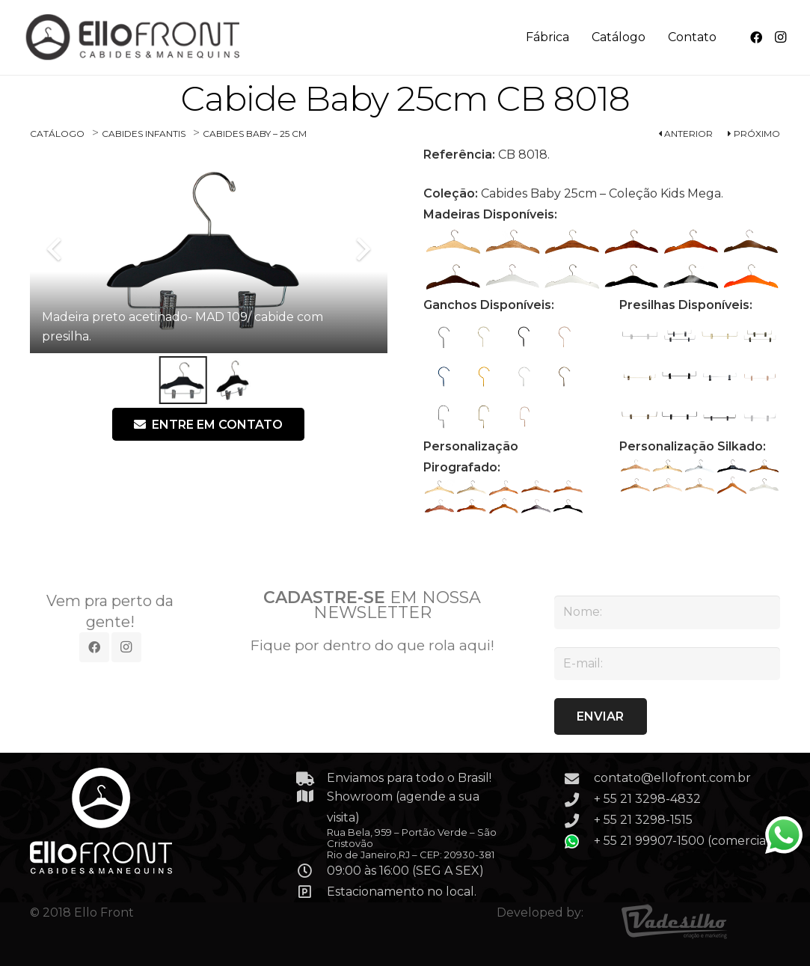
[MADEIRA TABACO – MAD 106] (453, 277)
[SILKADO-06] (635, 485)
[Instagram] (780, 37)
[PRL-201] (720, 336)
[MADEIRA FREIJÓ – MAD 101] (512, 242)
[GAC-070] (443, 336)
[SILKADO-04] (732, 466)
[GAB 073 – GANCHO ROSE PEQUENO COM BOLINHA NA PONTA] (564, 336)
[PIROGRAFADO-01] (439, 487)
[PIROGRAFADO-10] (567, 506)
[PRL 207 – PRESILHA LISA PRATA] (760, 417)
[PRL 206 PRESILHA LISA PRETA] (720, 417)
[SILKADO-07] (667, 485)
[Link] (134, 37)
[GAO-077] (564, 376)
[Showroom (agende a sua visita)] (312, 796)
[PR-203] (720, 376)
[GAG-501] (483, 417)
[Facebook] (756, 37)
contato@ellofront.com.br (672, 778)
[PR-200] (680, 336)
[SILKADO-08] (700, 485)
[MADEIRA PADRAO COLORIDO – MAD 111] (750, 277)
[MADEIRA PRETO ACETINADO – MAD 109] (631, 277)
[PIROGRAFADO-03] (503, 487)
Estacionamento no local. (401, 891)
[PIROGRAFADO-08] (503, 506)
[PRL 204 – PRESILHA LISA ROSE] (760, 376)
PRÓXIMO (754, 133)
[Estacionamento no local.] (312, 891)
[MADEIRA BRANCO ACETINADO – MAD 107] (512, 277)
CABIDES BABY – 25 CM (255, 133)
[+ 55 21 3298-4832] (579, 799)
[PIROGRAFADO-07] (471, 506)
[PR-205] (639, 417)
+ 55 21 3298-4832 (647, 799)
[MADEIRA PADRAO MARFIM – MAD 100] (453, 242)
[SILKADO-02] (667, 466)
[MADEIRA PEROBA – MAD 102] (572, 242)
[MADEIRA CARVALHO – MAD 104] (691, 242)
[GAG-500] (443, 417)
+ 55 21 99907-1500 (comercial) (684, 841)
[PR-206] (680, 417)
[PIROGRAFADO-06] (439, 506)
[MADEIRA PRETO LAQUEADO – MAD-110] (691, 277)
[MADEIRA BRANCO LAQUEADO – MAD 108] (572, 277)
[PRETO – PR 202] (680, 376)
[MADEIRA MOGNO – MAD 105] (750, 242)
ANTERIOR (685, 133)
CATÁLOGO (57, 133)
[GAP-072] (523, 336)
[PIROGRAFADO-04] (535, 487)
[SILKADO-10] (764, 485)
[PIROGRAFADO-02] (471, 487)
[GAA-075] (483, 376)
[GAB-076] (523, 376)
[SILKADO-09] (732, 485)
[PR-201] (760, 336)
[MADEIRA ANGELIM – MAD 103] (631, 242)
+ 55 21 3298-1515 (643, 820)
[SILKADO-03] (700, 466)
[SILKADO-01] (635, 466)
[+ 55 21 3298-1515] (579, 820)
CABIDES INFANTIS (143, 133)
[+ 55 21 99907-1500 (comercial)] (579, 841)
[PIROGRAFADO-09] (535, 506)
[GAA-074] (443, 376)
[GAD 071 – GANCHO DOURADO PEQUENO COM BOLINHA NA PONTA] (483, 336)
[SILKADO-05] (764, 466)
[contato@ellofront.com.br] (579, 778)
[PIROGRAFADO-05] (567, 487)
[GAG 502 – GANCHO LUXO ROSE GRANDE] (523, 417)
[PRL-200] (639, 336)
